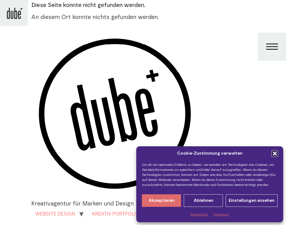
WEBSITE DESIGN (55, 213)
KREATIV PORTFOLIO (115, 213)
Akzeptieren (162, 200)
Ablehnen (203, 200)
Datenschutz (199, 214)
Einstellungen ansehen (252, 200)
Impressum (221, 214)
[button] (275, 153)
